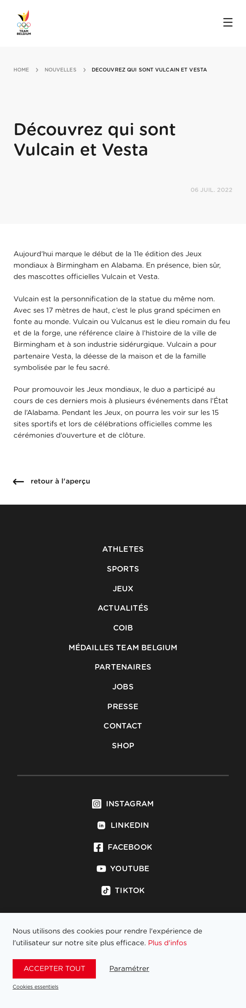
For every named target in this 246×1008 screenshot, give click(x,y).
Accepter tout (54, 968)
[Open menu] (228, 23)
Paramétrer (129, 968)
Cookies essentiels (35, 986)
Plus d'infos (167, 943)
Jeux (123, 589)
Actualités (123, 608)
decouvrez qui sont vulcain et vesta (149, 69)
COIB (123, 628)
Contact (122, 726)
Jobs (123, 687)
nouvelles (61, 69)
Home (21, 69)
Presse (122, 707)
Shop (123, 746)
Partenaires (123, 667)
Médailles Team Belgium (123, 648)
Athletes (123, 549)
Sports (123, 569)
